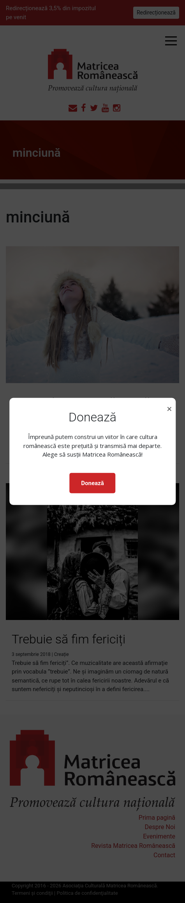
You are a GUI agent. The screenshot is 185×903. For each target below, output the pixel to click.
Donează (92, 483)
